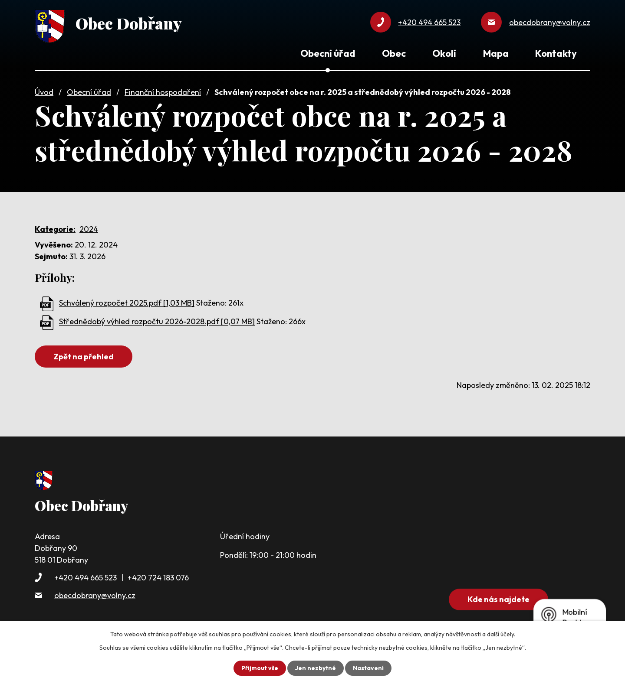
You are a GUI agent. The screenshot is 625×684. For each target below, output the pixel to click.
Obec (394, 53)
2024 (88, 229)
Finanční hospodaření (163, 92)
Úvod (44, 92)
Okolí (444, 53)
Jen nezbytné (315, 668)
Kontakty (556, 53)
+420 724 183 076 (158, 578)
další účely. (501, 634)
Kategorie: (55, 229)
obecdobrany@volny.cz (94, 595)
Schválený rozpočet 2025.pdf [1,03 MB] (126, 303)
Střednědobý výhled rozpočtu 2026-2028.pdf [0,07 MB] (157, 322)
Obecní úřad (89, 92)
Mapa (496, 53)
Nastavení (368, 668)
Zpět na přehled (83, 357)
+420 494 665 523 (85, 578)
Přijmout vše (259, 668)
